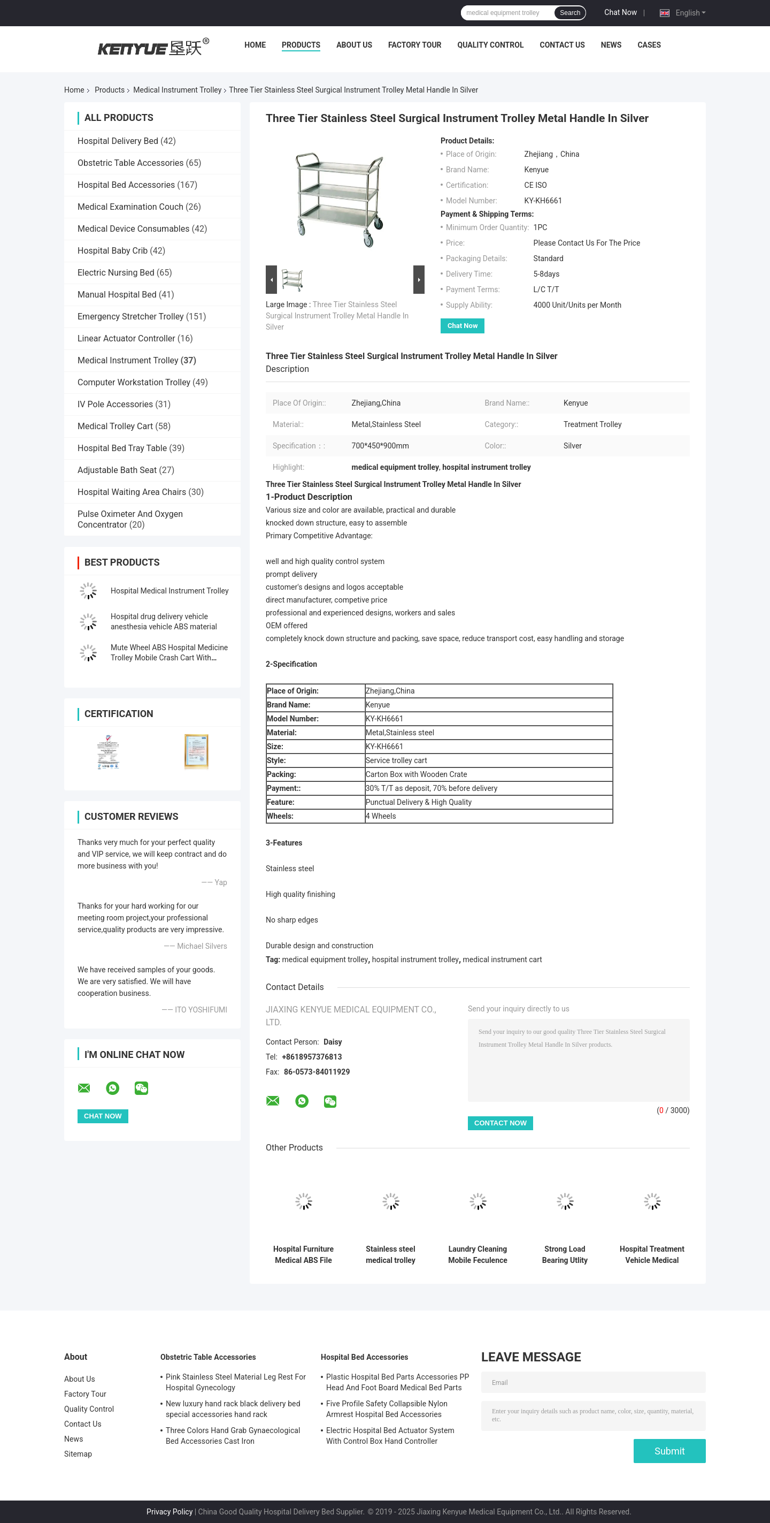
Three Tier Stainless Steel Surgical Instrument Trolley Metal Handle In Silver (337, 315)
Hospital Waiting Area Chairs (132, 492)
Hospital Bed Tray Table (122, 448)
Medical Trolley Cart (115, 426)
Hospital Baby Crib (113, 251)
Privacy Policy (169, 1511)
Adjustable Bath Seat (117, 470)
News (611, 45)
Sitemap (78, 1454)
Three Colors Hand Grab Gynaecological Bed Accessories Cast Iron (233, 1435)
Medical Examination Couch (130, 207)
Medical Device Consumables (133, 229)
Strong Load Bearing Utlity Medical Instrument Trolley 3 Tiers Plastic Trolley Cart (565, 1255)
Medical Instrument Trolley (177, 90)
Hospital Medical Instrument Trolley (170, 591)
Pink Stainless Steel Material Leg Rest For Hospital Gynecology (236, 1382)
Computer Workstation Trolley (134, 382)
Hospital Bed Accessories (126, 185)
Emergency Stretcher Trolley (131, 316)
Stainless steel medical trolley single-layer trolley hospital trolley (390, 1255)
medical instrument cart (502, 959)
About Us (354, 45)
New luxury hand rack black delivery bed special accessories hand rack (233, 1409)
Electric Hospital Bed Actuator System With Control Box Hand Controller (390, 1435)
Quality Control (491, 45)
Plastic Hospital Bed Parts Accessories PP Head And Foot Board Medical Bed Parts (397, 1382)
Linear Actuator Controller (126, 338)
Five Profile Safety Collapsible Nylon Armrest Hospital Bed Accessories (387, 1409)
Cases (649, 45)
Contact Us (562, 45)
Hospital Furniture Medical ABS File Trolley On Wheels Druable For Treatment (303, 1255)
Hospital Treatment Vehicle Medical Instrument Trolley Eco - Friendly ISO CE (652, 1255)
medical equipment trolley (325, 959)
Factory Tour (415, 45)
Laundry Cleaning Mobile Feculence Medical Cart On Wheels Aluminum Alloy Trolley (477, 1255)
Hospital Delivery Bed (118, 141)
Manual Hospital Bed (117, 295)
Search (570, 13)
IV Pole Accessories (115, 404)
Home (255, 45)
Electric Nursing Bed (116, 273)
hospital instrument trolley (415, 959)
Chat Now (620, 12)
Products (301, 45)
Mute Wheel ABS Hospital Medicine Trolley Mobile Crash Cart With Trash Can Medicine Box (169, 657)
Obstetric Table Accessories (131, 163)
